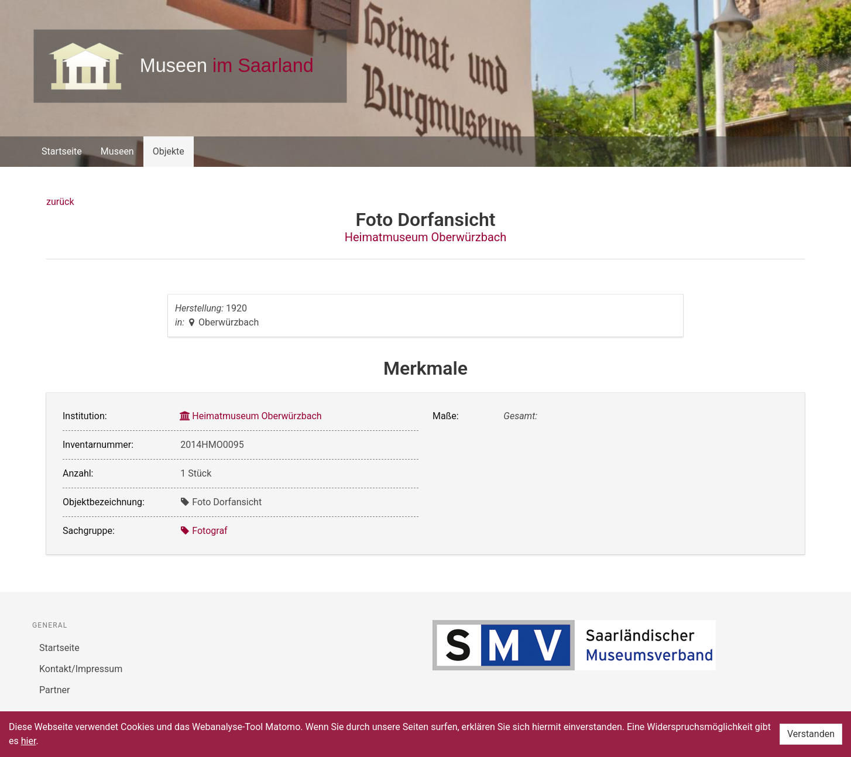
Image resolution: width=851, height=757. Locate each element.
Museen (117, 151)
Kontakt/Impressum (80, 668)
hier (28, 740)
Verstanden (811, 733)
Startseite (62, 151)
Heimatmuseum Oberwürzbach (426, 237)
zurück (60, 201)
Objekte (168, 151)
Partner (54, 690)
